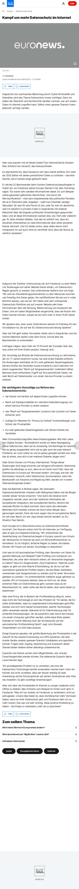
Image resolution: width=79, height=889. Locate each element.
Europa (10, 11)
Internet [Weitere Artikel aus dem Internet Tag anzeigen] (51, 751)
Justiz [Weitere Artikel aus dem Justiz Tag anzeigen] (9, 751)
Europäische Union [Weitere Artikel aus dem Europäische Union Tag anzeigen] (29, 751)
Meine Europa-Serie (24, 11)
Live (72, 3)
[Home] (3, 11)
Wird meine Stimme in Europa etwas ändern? (23, 727)
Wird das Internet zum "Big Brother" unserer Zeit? (25, 734)
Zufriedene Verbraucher (13, 741)
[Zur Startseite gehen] (10, 3)
